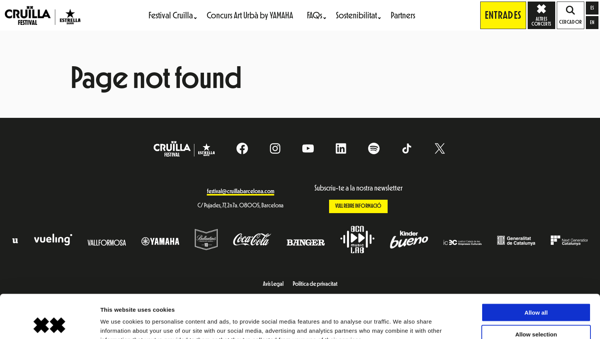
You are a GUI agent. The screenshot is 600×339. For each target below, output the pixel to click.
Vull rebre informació (358, 206)
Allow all (536, 271)
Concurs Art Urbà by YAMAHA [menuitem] (250, 15)
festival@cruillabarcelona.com (240, 191)
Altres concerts (543, 14)
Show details (401, 324)
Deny (536, 314)
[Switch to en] (592, 22)
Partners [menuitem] (403, 15)
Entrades (503, 15)
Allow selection (536, 293)
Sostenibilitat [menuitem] (356, 15)
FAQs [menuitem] (314, 15)
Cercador (570, 15)
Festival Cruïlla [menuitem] (170, 15)
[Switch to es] (592, 8)
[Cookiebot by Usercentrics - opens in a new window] (49, 324)
